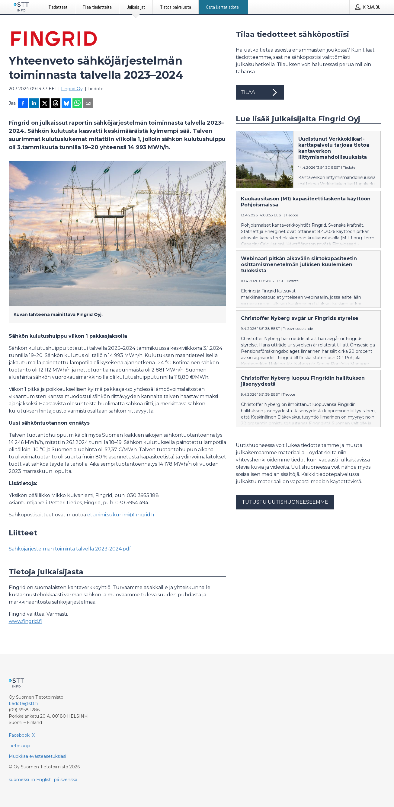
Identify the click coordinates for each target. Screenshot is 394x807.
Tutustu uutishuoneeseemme (285, 502)
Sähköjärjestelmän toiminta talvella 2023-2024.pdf (70, 549)
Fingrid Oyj (72, 88)
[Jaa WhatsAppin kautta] (77, 103)
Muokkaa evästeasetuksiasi (37, 756)
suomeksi (19, 779)
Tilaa (260, 92)
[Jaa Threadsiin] (55, 103)
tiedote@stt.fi (23, 703)
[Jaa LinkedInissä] (34, 103)
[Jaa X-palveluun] (45, 103)
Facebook (19, 735)
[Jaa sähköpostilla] (88, 103)
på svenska (65, 779)
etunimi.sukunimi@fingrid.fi (120, 515)
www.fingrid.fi (25, 621)
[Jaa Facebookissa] (23, 103)
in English (41, 779)
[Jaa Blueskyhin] (66, 103)
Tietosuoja (19, 745)
